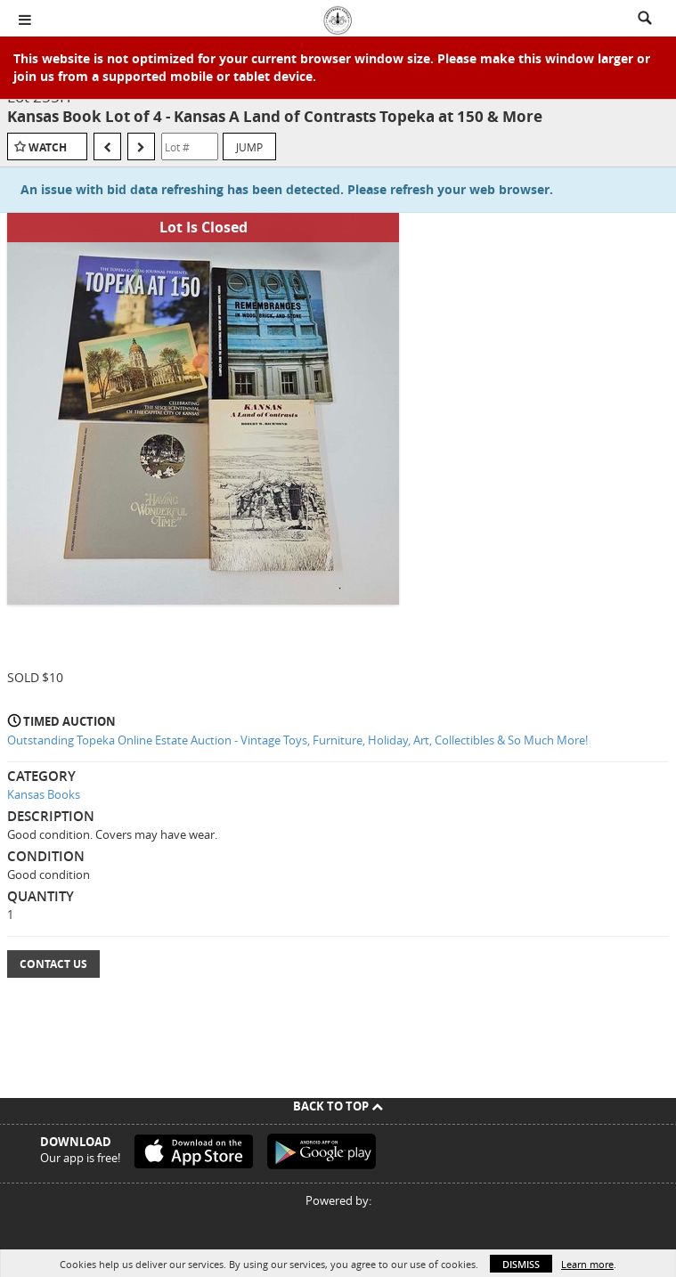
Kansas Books (43, 794)
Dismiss (521, 1264)
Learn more (587, 1264)
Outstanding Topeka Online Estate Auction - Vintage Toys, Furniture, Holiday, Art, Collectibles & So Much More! (297, 740)
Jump (249, 147)
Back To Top (338, 1106)
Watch (48, 147)
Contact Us (53, 964)
